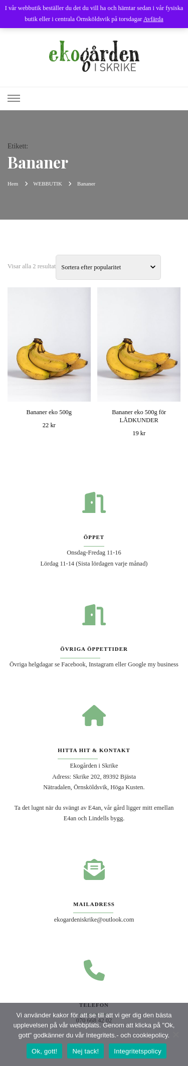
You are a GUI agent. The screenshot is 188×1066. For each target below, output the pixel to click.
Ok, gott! (44, 1051)
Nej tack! (85, 1051)
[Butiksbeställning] (108, 267)
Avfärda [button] (153, 19)
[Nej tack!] (175, 1034)
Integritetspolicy (137, 1051)
